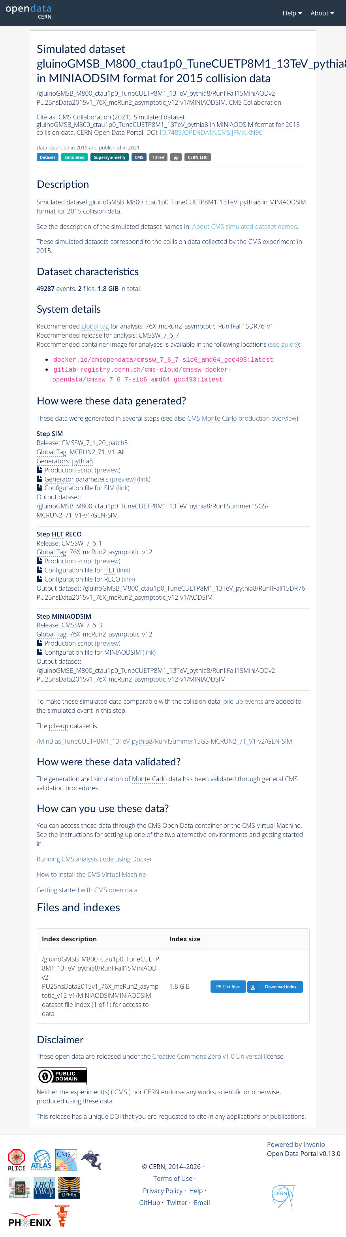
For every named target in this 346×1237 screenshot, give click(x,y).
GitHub (149, 1202)
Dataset (47, 157)
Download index (272, 986)
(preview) (107, 470)
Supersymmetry (110, 157)
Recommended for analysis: (90, 326)
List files (228, 986)
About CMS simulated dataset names (244, 226)
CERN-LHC (198, 157)
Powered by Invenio (296, 1144)
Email (202, 1202)
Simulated (75, 157)
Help (196, 1190)
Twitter (177, 1202)
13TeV (158, 157)
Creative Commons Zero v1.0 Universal (207, 1056)
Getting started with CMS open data (87, 890)
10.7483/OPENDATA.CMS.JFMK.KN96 (211, 132)
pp (176, 157)
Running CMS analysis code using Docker (94, 859)
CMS (139, 157)
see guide (283, 344)
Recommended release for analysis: (87, 335)
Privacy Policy (163, 1190)
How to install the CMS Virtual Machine (91, 874)
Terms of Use (172, 1178)
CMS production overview (241, 418)
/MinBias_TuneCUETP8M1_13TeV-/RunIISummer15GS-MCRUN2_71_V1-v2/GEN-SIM (164, 741)
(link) (143, 479)
